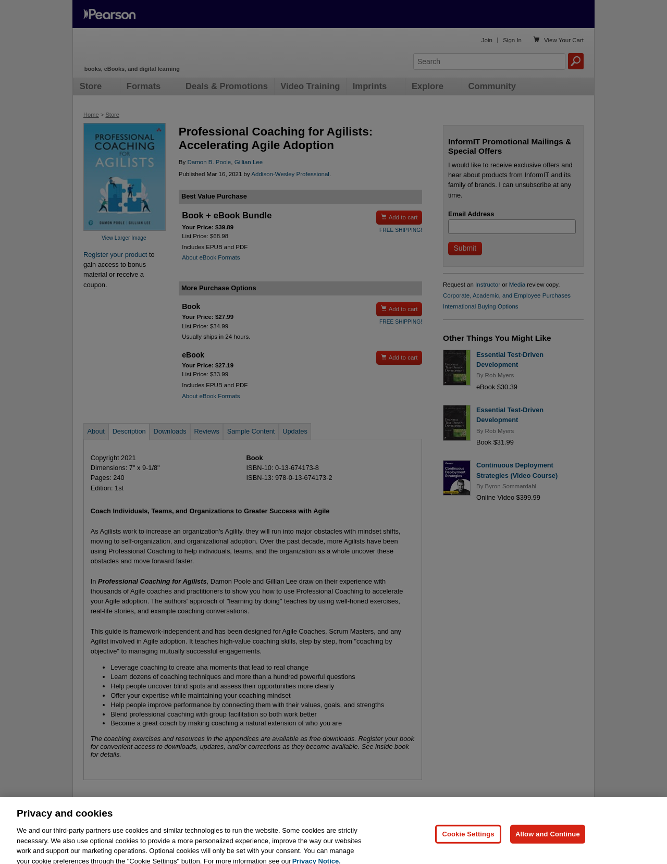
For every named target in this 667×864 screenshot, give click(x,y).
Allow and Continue (547, 844)
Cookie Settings (468, 844)
